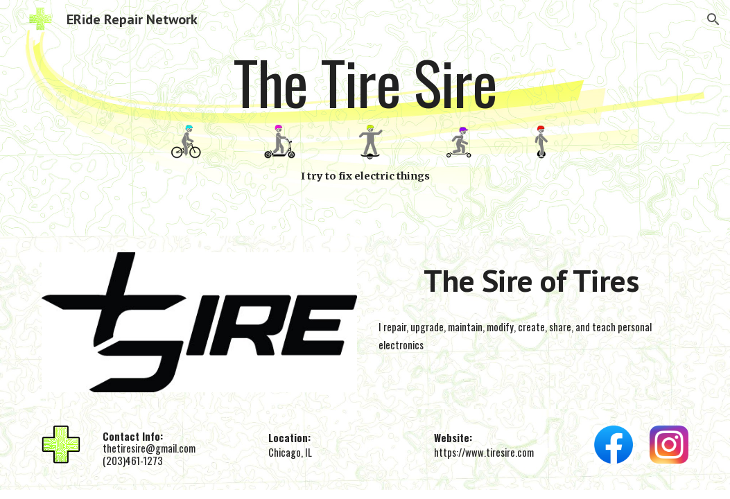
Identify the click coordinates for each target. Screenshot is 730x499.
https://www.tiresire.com (484, 452)
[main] (365, 84)
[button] (713, 19)
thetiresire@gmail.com (149, 448)
